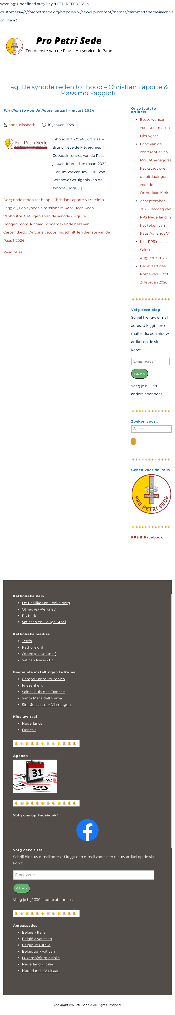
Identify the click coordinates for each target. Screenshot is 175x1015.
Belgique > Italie (36, 945)
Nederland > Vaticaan (41, 971)
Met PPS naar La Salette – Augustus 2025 (154, 249)
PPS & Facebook (147, 537)
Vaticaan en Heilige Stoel (44, 622)
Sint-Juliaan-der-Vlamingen (46, 705)
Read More (13, 252)
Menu (87, 67)
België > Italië (34, 932)
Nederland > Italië (37, 964)
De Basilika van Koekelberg (46, 603)
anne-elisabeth (22, 125)
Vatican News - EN (38, 660)
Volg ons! (140, 373)
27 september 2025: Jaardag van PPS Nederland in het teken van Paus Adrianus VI (155, 217)
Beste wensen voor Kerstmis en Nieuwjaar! (155, 127)
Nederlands (32, 723)
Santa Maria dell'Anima (42, 698)
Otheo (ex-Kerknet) (39, 609)
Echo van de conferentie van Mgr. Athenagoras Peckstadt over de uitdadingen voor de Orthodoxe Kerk (155, 168)
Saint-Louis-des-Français (43, 692)
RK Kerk (29, 616)
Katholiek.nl (32, 647)
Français (29, 730)
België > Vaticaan (37, 939)
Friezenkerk (32, 685)
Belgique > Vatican (38, 951)
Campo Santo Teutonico (43, 679)
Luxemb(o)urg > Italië (41, 958)
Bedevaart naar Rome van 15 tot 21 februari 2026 (154, 274)
